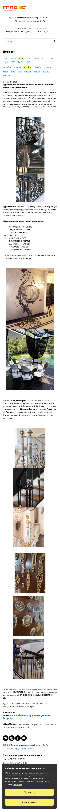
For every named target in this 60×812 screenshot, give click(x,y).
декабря (7, 67)
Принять (29, 792)
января (6, 75)
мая (20, 71)
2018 (13, 62)
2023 (28, 58)
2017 (20, 62)
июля (5, 71)
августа (48, 67)
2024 (21, 58)
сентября (38, 67)
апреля (27, 71)
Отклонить (29, 802)
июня (13, 71)
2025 (13, 58)
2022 (36, 58)
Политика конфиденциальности (17, 748)
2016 (27, 62)
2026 (5, 58)
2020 (51, 58)
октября (27, 67)
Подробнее (17, 784)
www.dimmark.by (21, 715)
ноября (17, 67)
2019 (5, 62)
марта (37, 71)
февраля (46, 71)
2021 (44, 58)
